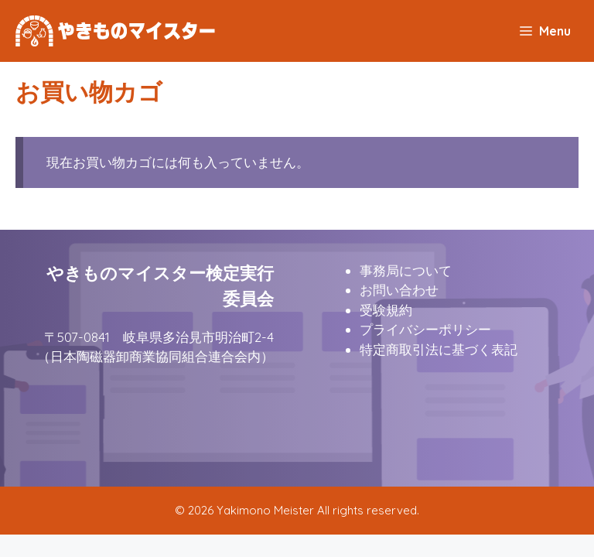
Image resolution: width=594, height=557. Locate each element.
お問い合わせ (399, 290)
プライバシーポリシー (425, 329)
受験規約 (386, 310)
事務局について (406, 270)
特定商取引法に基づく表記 (438, 349)
